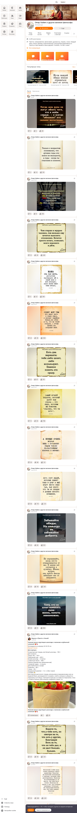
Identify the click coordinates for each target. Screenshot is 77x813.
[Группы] (20, 9)
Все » (74, 67)
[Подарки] (4, 25)
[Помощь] (4, 33)
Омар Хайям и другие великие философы (44, 95)
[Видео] (20, 17)
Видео (48, 33)
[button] (29, 91)
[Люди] (12, 17)
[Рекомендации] (12, 33)
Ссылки (66, 33)
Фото (39, 33)
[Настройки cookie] (12, 811)
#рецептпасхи (32, 648)
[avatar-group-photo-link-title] (30, 25)
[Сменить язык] (12, 803)
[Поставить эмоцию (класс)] (41, 130)
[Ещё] (12, 799)
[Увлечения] (12, 9)
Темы (30, 33)
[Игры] (20, 25)
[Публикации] (4, 17)
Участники (57, 33)
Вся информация (34, 48)
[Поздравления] (12, 25)
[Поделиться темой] (35, 130)
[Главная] (4, 9)
